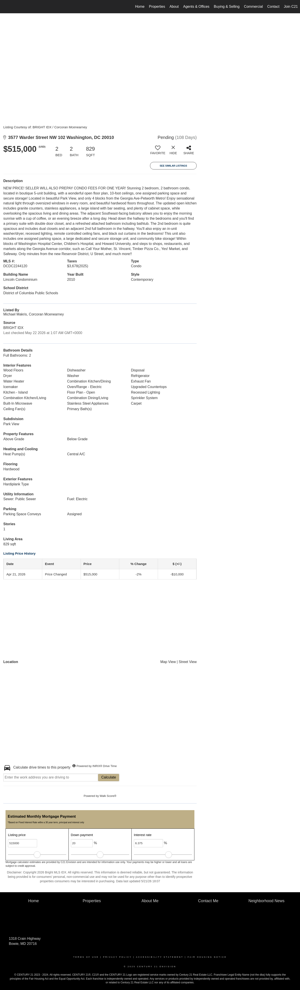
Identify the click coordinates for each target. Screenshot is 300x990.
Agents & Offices (196, 6)
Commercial (253, 6)
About (174, 6)
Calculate (108, 777)
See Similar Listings (173, 165)
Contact (273, 6)
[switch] (157, 151)
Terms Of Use (86, 957)
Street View (188, 662)
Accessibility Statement (159, 957)
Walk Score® (108, 796)
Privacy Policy (117, 957)
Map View (168, 662)
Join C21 (291, 6)
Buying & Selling (227, 6)
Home (140, 6)
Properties (157, 6)
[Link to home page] (5, 6)
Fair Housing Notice (207, 957)
